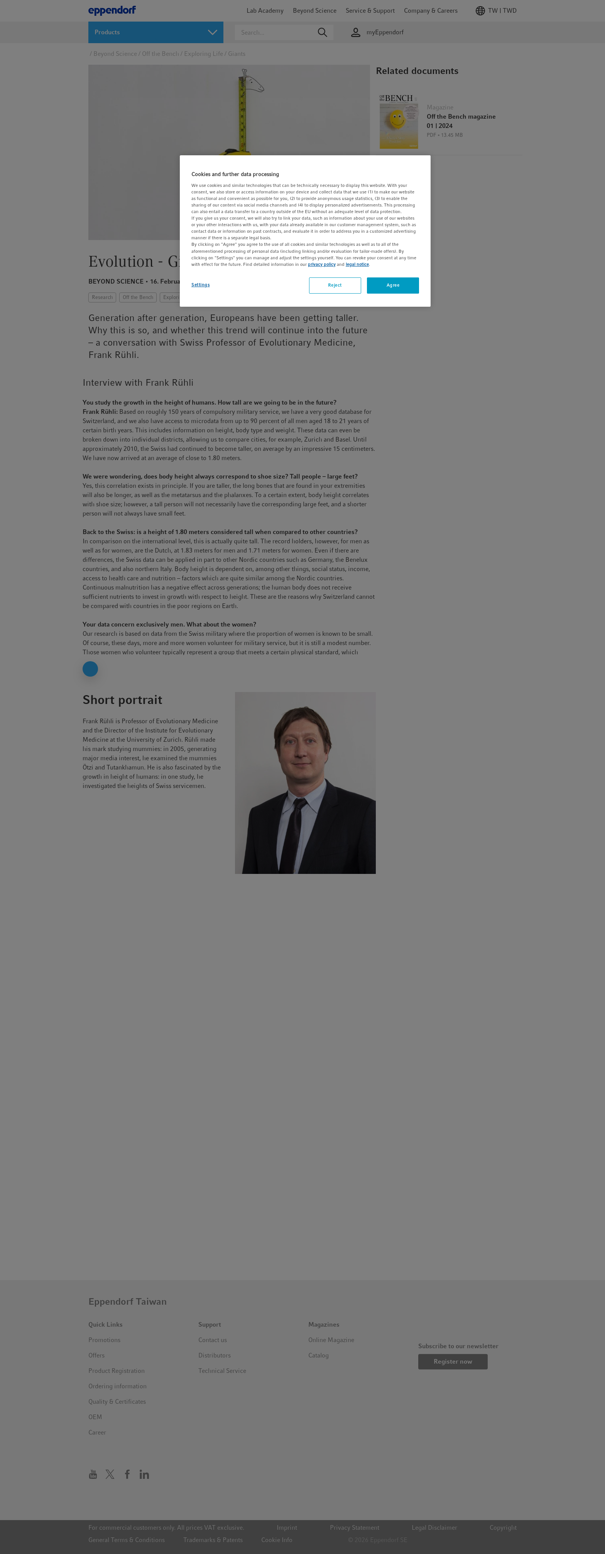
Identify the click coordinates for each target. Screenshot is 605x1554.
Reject (334, 285)
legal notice (357, 264)
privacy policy (322, 264)
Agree (393, 285)
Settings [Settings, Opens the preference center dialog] (200, 284)
